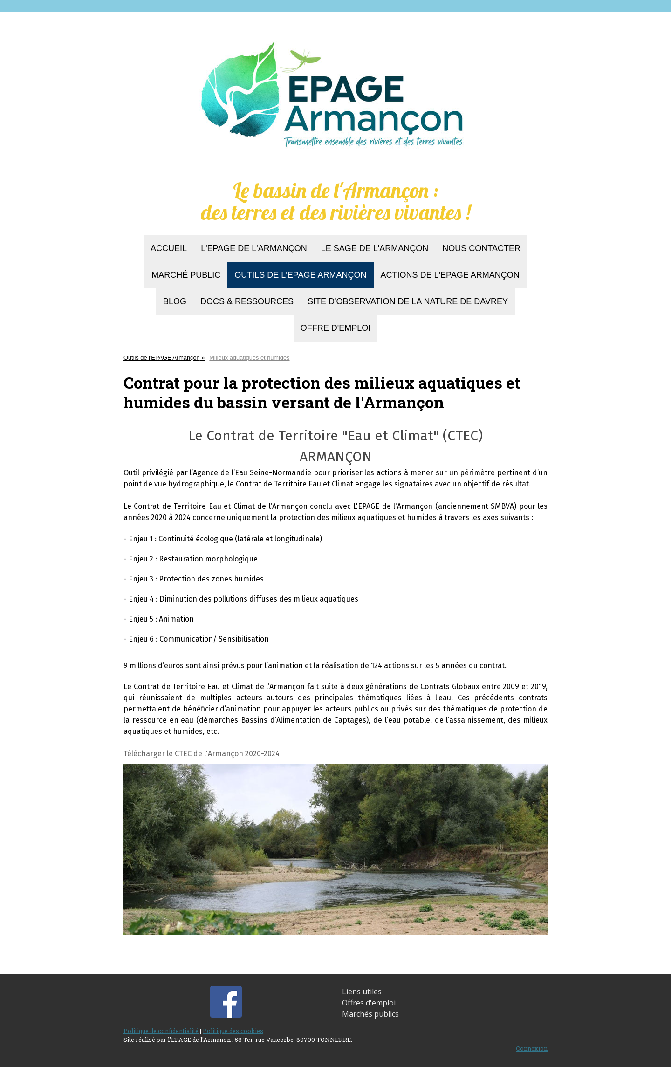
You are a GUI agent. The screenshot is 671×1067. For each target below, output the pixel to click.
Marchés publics (370, 1014)
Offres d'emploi (369, 1003)
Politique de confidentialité (161, 1030)
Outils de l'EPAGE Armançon (300, 275)
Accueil (169, 248)
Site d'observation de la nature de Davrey (408, 301)
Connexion (532, 1048)
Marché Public (185, 275)
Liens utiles (362, 991)
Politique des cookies (233, 1030)
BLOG (174, 301)
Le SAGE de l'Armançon (375, 248)
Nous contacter (481, 248)
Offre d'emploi (335, 328)
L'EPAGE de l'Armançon (254, 248)
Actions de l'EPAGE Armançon (450, 275)
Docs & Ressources (247, 301)
